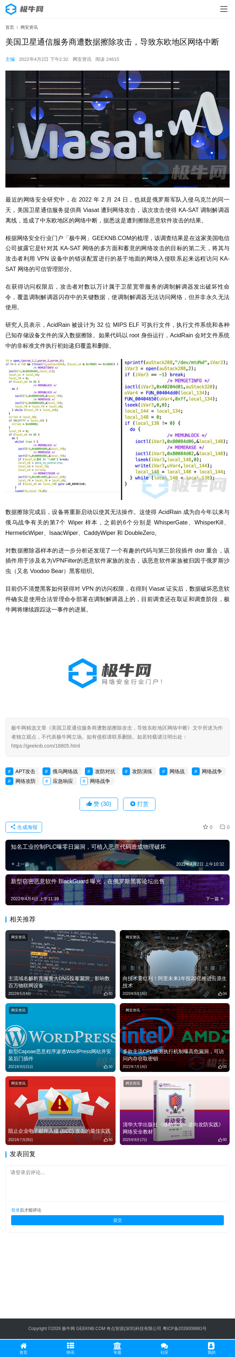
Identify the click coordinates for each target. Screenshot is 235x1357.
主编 (10, 59)
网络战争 (212, 771)
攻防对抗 (105, 771)
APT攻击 (25, 771)
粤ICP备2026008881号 (185, 1328)
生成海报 (23, 827)
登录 (15, 1210)
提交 (117, 1220)
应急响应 (63, 781)
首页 (9, 27)
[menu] (223, 9)
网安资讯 (82, 59)
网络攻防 (25, 781)
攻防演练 (142, 771)
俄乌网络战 (65, 771)
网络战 (177, 771)
